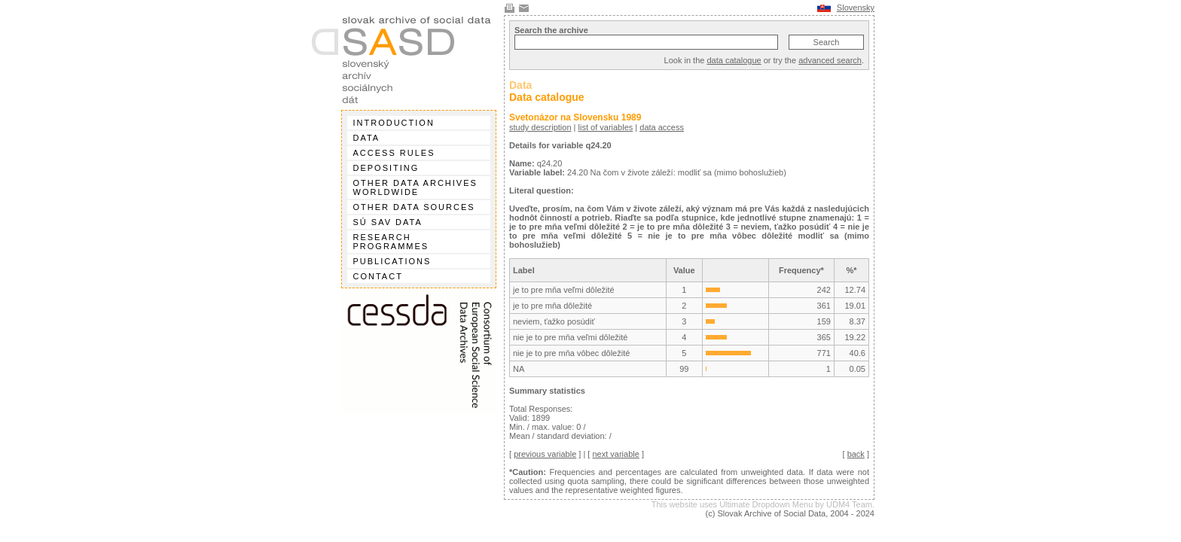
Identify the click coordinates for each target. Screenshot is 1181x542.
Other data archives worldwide (415, 187)
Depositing (386, 167)
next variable (615, 453)
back (856, 453)
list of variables (605, 127)
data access (661, 127)
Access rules (394, 152)
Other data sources (414, 207)
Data (366, 137)
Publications (392, 261)
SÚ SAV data (388, 222)
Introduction (394, 122)
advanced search (830, 60)
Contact (378, 276)
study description (540, 127)
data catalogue (733, 60)
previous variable (545, 453)
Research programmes (391, 242)
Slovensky (855, 7)
